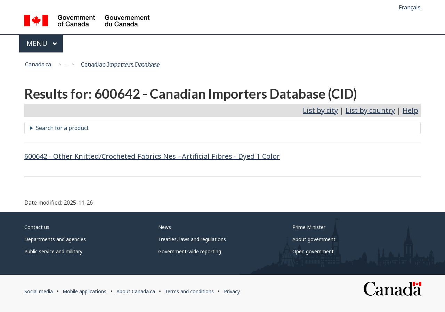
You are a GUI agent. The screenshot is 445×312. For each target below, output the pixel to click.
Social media (38, 291)
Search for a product (62, 128)
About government (313, 239)
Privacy (232, 291)
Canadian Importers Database (120, 64)
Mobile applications (84, 291)
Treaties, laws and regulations (192, 239)
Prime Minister (308, 227)
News (164, 227)
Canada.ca (38, 64)
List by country (370, 110)
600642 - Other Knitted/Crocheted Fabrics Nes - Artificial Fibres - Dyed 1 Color (152, 156)
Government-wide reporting (189, 251)
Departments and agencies (55, 239)
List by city (320, 110)
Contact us (36, 227)
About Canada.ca (135, 291)
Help (410, 110)
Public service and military (53, 251)
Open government (313, 251)
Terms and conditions (189, 291)
